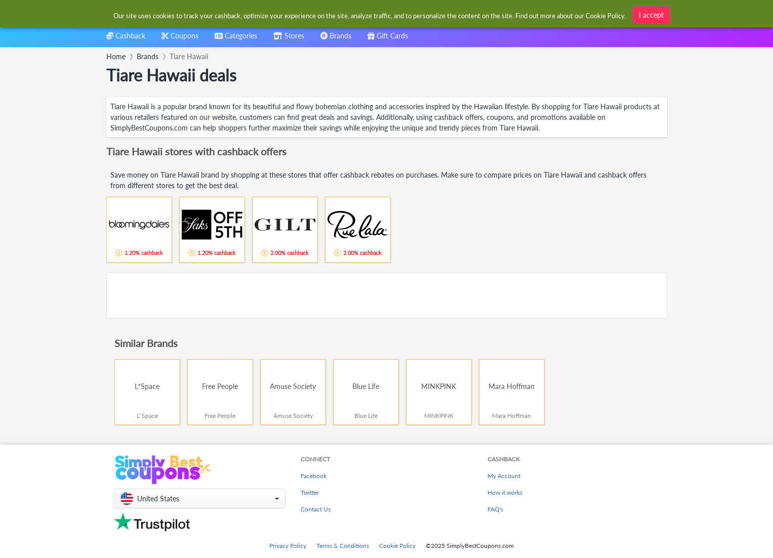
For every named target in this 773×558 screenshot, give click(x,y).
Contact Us (316, 509)
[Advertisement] (387, 295)
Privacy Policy (287, 545)
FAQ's (495, 509)
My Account (503, 476)
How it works (504, 492)
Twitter (310, 492)
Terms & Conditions (342, 545)
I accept (651, 14)
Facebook (314, 476)
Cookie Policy (397, 545)
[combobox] (236, 39)
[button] (200, 498)
